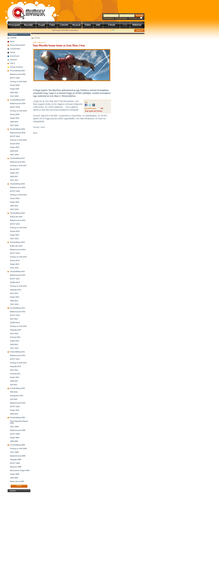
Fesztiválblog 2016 (17, 184)
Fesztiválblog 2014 (17, 242)
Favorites (14, 30)
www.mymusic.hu (26, 10)
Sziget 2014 (14, 264)
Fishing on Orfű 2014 (18, 257)
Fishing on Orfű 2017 (18, 165)
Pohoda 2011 (15, 374)
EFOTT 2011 (15, 359)
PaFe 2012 (14, 333)
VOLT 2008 (14, 452)
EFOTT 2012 (15, 315)
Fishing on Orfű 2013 (18, 286)
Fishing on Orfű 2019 (18, 111)
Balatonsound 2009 (17, 430)
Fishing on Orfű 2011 (18, 363)
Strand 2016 (14, 198)
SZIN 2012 (14, 344)
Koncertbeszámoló (17, 45)
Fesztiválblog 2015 (17, 213)
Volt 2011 (13, 385)
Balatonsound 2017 (17, 162)
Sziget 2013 (14, 297)
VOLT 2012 (14, 348)
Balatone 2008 (15, 467)
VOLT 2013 (14, 304)
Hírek (28, 24)
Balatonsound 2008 (17, 456)
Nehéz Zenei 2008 (17, 481)
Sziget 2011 (14, 377)
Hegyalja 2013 (15, 290)
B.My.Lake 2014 (16, 246)
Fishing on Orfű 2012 (18, 326)
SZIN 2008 (14, 478)
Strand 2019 (14, 114)
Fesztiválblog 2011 (17, 352)
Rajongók (52, 24)
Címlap (14, 24)
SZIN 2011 (14, 381)
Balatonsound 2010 (17, 403)
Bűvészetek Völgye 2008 (19, 470)
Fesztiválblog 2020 (17, 71)
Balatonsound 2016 (17, 187)
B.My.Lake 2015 (16, 217)
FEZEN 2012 (15, 322)
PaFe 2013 (14, 293)
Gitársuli (13, 60)
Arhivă (19, 486)
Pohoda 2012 (15, 337)
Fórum (111, 24)
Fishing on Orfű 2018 (18, 140)
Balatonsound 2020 (17, 74)
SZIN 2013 (14, 301)
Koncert (64, 24)
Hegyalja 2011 (15, 366)
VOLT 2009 (14, 427)
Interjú (12, 52)
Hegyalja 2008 (15, 459)
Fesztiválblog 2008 (17, 445)
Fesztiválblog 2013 (17, 271)
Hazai (12, 41)
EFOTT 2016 (15, 191)
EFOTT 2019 (15, 107)
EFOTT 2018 (15, 136)
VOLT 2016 (14, 209)
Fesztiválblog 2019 (17, 100)
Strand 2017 (14, 169)
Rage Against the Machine (93, 111)
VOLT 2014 (14, 268)
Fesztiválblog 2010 (17, 388)
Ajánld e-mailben (39, 30)
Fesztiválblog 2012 (17, 308)
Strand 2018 (14, 144)
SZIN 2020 (14, 92)
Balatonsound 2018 (17, 133)
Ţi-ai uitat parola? (121, 18)
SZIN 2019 (14, 122)
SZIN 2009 (14, 441)
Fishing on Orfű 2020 (18, 81)
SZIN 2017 (14, 176)
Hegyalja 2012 (15, 330)
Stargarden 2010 (16, 395)
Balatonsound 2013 (17, 275)
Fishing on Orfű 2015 (18, 228)
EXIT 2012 (14, 319)
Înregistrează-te (108, 18)
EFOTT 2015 (15, 224)
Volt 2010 (13, 399)
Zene (76, 24)
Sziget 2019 (14, 118)
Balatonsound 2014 (17, 249)
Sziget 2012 (14, 341)
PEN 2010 (14, 392)
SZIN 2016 (14, 206)
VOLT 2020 (14, 96)
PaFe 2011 (14, 370)
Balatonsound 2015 (17, 220)
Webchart (137, 24)
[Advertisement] (19, 538)
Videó (88, 24)
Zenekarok (41, 24)
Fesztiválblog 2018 (17, 129)
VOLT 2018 (14, 154)
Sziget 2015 (14, 235)
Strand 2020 (14, 85)
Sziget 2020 (14, 89)
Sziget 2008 (14, 474)
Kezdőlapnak (27, 30)
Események (14, 56)
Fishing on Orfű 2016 (18, 195)
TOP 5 (12, 63)
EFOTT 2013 (15, 279)
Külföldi (13, 38)
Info (98, 24)
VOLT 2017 (14, 180)
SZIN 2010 (14, 414)
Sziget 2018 (14, 147)
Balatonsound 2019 (17, 103)
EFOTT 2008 (15, 463)
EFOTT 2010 (15, 406)
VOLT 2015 (14, 238)
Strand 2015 (14, 231)
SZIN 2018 (14, 151)
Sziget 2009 (14, 437)
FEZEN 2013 (15, 282)
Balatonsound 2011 (17, 355)
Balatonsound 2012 (17, 312)
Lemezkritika (15, 49)
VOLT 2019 (14, 125)
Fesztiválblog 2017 (17, 158)
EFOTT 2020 (15, 78)
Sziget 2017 (14, 173)
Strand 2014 (14, 260)
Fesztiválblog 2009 (17, 417)
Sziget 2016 (14, 202)
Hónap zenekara (16, 67)
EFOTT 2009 (15, 434)
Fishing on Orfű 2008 (18, 448)
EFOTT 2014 (15, 253)
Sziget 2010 (14, 410)
